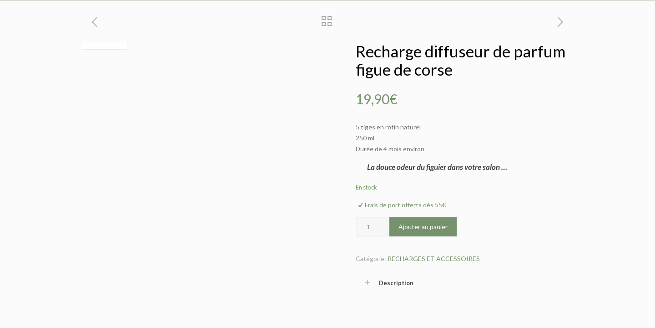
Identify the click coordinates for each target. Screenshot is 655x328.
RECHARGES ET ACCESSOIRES (434, 258)
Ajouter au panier (423, 227)
